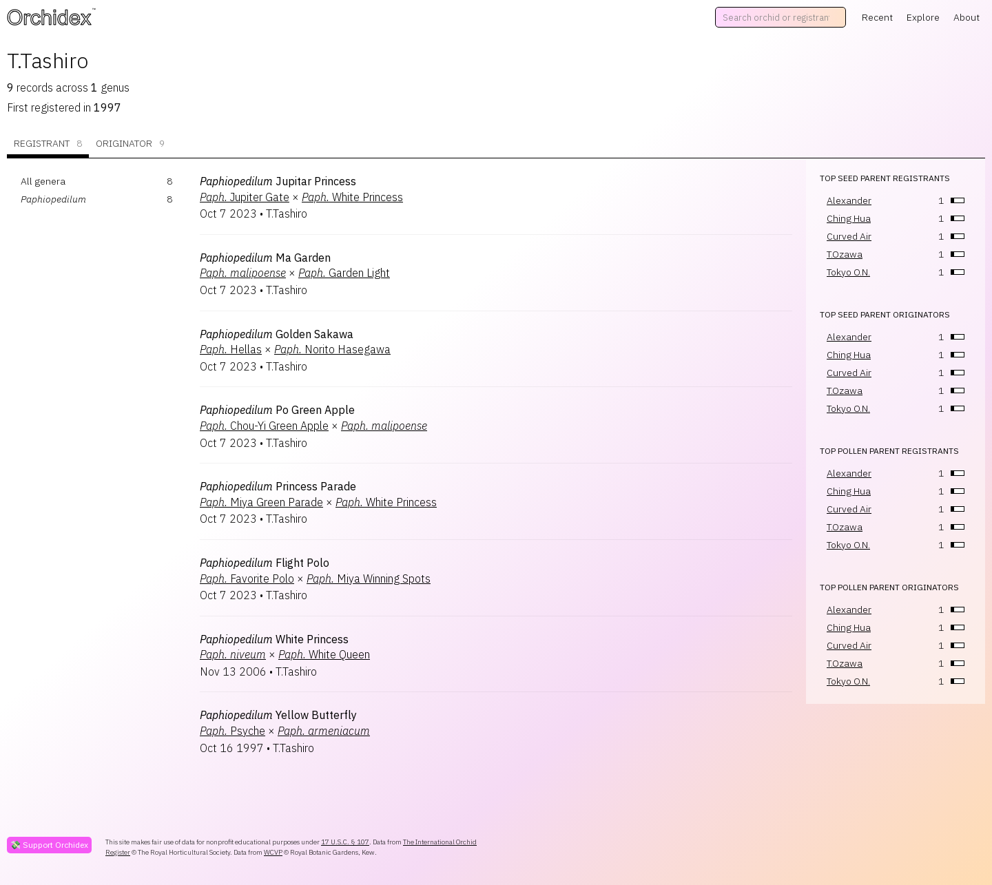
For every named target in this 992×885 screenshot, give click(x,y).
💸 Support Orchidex (49, 845)
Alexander (849, 200)
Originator (130, 143)
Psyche (232, 731)
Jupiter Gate (244, 197)
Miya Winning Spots (369, 578)
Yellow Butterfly (278, 715)
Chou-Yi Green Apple (264, 426)
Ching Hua (849, 218)
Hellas (231, 349)
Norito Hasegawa (332, 349)
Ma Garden (265, 257)
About (966, 17)
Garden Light (344, 273)
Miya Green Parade (261, 502)
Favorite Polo (247, 578)
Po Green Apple (277, 410)
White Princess (352, 197)
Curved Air (849, 236)
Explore (923, 17)
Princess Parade (278, 486)
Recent (877, 17)
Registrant (48, 143)
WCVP (273, 852)
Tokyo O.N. (848, 272)
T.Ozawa (844, 254)
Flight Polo (264, 563)
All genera (43, 181)
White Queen (324, 654)
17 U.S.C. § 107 (345, 841)
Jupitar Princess (278, 181)
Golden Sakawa (276, 334)
